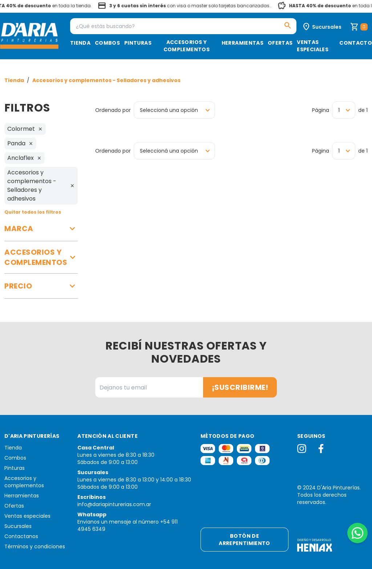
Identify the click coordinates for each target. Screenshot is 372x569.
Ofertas (280, 43)
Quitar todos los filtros (32, 212)
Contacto (355, 43)
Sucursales (18, 526)
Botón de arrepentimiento (244, 539)
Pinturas (137, 43)
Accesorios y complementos (186, 46)
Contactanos (21, 536)
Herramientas (242, 43)
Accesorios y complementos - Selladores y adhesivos (106, 80)
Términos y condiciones (34, 546)
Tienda (80, 43)
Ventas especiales (312, 46)
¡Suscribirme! (240, 387)
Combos (107, 43)
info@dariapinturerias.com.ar (114, 504)
